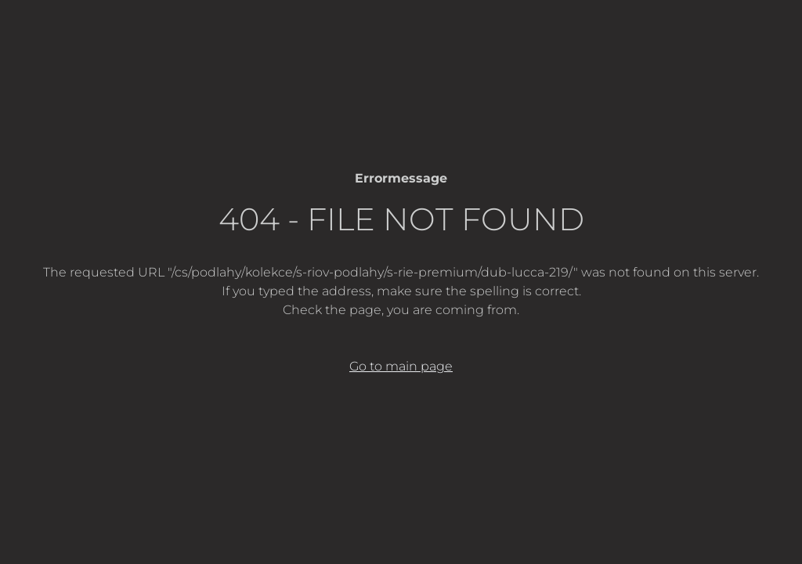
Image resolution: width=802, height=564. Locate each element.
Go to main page (401, 366)
